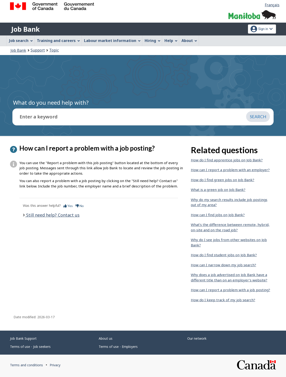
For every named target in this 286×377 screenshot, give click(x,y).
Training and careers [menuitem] (58, 40)
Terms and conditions (26, 365)
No (80, 206)
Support (38, 50)
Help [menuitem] (171, 40)
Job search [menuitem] (21, 40)
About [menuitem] (189, 40)
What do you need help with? (51, 102)
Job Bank (25, 29)
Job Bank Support (23, 338)
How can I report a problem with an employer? (230, 169)
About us (105, 338)
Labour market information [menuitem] (112, 40)
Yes (68, 206)
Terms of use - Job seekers (30, 346)
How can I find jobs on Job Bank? (218, 214)
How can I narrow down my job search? (223, 265)
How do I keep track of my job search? (223, 299)
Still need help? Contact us (52, 215)
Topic (54, 50)
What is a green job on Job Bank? (218, 189)
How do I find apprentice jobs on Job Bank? (227, 160)
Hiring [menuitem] (152, 40)
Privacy (55, 365)
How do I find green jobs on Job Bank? (222, 179)
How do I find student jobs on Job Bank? (224, 254)
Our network (196, 338)
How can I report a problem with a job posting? (230, 289)
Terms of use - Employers (118, 346)
